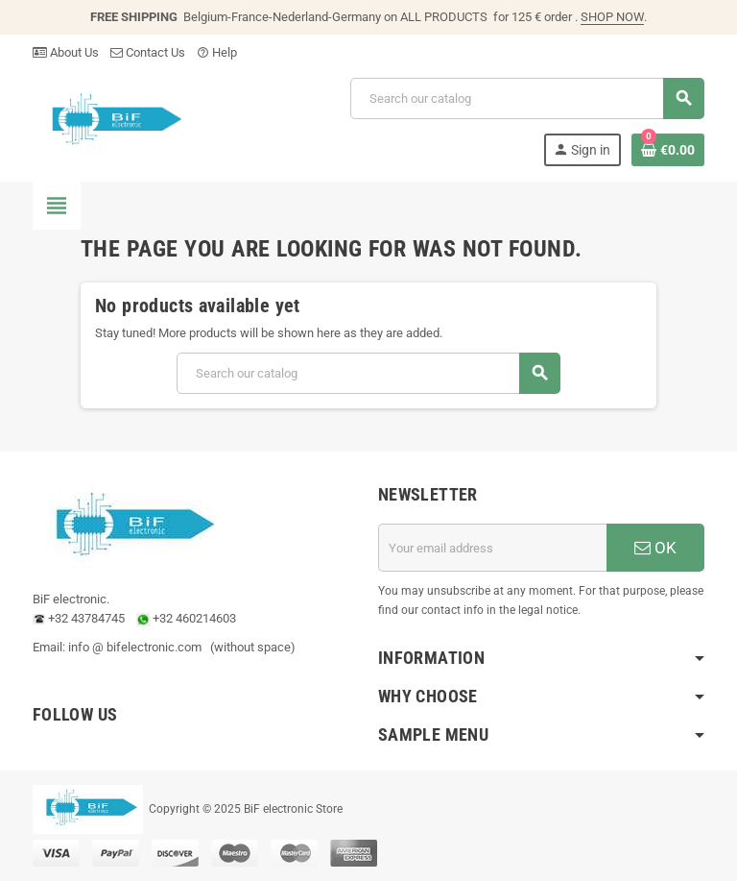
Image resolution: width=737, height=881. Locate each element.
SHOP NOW (612, 17)
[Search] (526, 98)
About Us (66, 52)
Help (217, 52)
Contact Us (147, 52)
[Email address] (492, 548)
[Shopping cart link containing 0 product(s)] (667, 150)
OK (655, 547)
